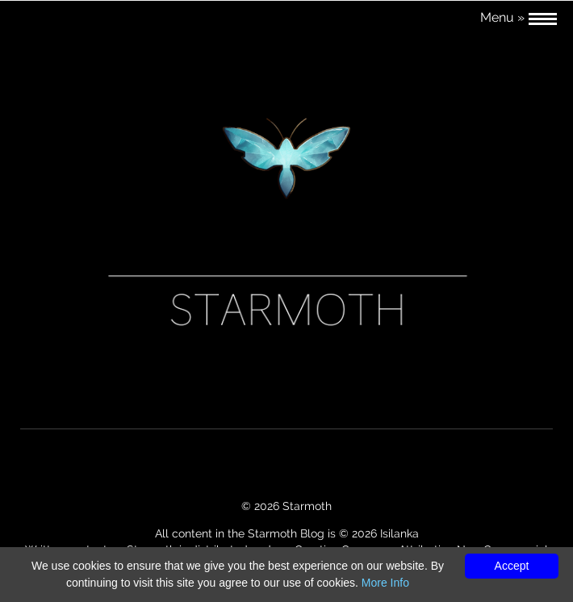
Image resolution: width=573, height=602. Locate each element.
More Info (385, 582)
